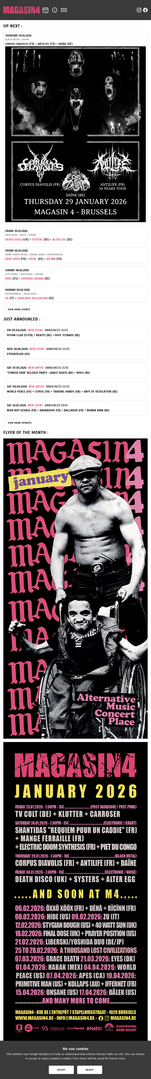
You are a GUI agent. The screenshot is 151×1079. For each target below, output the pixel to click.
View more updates (19, 422)
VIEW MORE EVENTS (19, 309)
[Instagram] (139, 10)
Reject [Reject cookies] (90, 1069)
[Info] (54, 10)
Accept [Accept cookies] (61, 1069)
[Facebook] (145, 10)
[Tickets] (64, 10)
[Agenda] (45, 10)
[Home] (21, 10)
